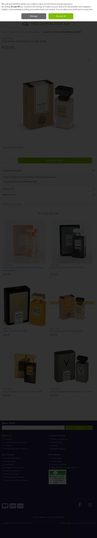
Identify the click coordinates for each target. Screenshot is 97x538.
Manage (34, 16)
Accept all (61, 16)
